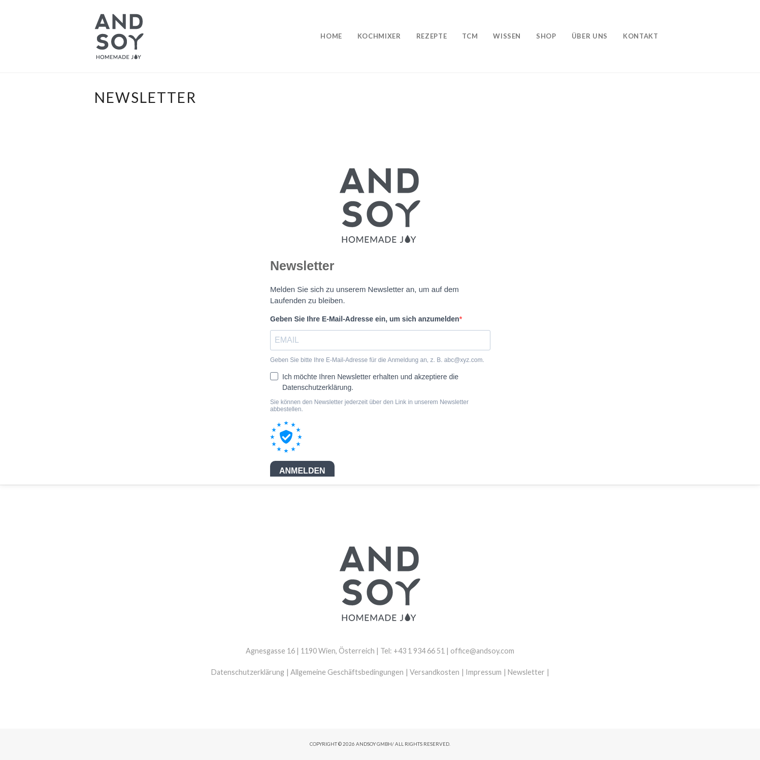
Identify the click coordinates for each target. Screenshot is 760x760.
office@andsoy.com (482, 650)
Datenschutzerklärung (247, 672)
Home (331, 36)
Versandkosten (434, 672)
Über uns (590, 36)
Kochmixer (379, 36)
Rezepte (431, 36)
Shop (546, 36)
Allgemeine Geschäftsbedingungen (347, 672)
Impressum (484, 672)
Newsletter (526, 672)
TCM (470, 36)
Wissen (507, 36)
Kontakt (640, 36)
